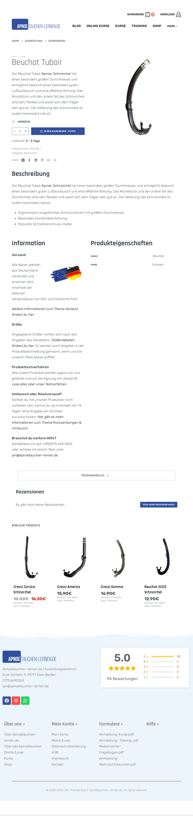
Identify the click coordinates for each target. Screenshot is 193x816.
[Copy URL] (55, 160)
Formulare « (111, 724)
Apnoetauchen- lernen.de (105, 790)
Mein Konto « (64, 724)
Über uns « (14, 724)
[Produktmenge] (20, 131)
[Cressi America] (74, 557)
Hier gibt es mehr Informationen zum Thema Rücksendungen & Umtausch (46, 422)
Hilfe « (152, 724)
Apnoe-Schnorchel (56, 74)
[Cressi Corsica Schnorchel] (31, 557)
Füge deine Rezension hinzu (159, 504)
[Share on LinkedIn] (35, 160)
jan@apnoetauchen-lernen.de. (35, 455)
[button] (96, 475)
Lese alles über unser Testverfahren (39, 384)
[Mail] (48, 160)
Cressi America (68, 586)
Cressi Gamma (112, 586)
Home (15, 40)
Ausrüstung (34, 40)
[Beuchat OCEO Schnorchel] (162, 557)
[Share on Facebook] (29, 160)
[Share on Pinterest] (42, 160)
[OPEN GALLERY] (139, 98)
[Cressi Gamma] (118, 557)
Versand (25, 606)
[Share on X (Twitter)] (23, 160)
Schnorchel (57, 40)
